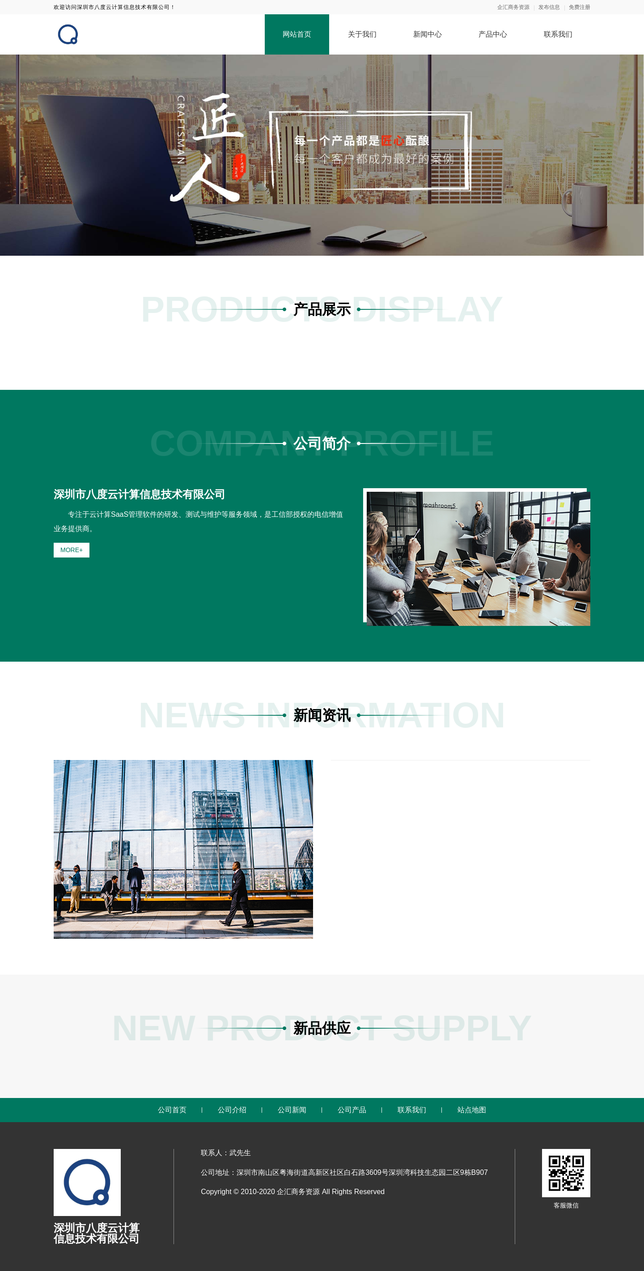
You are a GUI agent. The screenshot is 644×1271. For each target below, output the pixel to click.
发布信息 (549, 7)
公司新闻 (292, 1110)
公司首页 (172, 1110)
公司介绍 (232, 1110)
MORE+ (71, 549)
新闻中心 (427, 34)
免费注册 (579, 7)
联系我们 (558, 34)
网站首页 (297, 34)
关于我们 (362, 34)
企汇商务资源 (513, 7)
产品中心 (493, 34)
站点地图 (472, 1110)
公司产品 (352, 1110)
